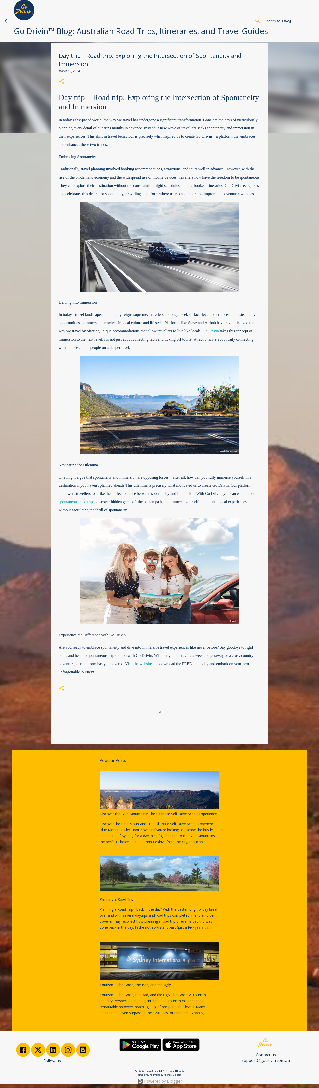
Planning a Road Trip (116, 899)
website (146, 664)
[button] (62, 81)
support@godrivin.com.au (266, 1060)
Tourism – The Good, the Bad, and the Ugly (135, 984)
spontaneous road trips (76, 502)
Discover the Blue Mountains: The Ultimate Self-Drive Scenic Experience (158, 813)
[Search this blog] (289, 21)
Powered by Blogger (159, 1081)
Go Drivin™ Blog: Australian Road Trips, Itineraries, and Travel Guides (141, 31)
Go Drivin (211, 331)
